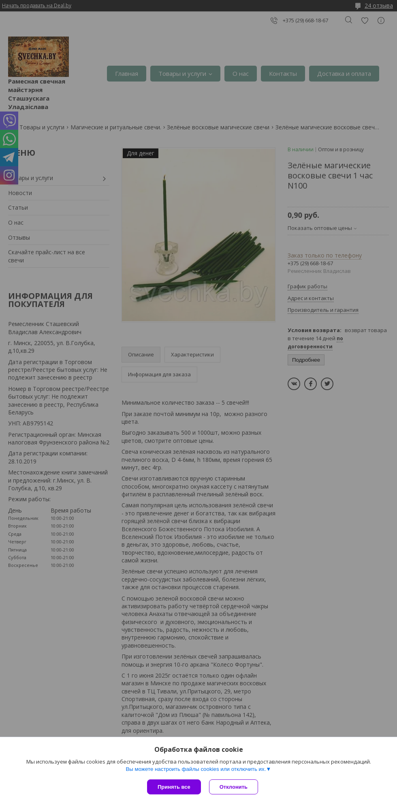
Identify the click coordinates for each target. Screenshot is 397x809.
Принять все (174, 787)
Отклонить (234, 787)
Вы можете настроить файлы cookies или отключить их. (196, 769)
